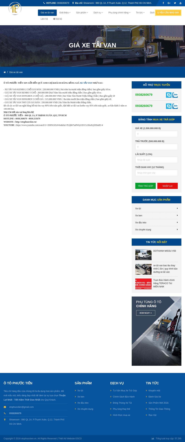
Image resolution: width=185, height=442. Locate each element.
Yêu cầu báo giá (168, 12)
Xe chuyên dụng (143, 229)
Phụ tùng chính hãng (119, 12)
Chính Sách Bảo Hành (124, 396)
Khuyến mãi (154, 390)
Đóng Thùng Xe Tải (122, 403)
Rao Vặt (152, 415)
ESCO (79, 438)
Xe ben (138, 215)
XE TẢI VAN (86, 83)
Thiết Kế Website (66, 438)
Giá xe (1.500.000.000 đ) (148, 128)
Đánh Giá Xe (155, 396)
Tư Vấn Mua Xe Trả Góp (125, 390)
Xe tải (138, 208)
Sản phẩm (82, 12)
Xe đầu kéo (140, 222)
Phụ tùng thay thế (121, 409)
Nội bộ (57, 19)
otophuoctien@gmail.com (21, 407)
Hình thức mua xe (121, 415)
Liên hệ (44, 19)
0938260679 (63, 3)
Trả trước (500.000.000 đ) (149, 141)
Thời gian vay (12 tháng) (149, 167)
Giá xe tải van (47, 12)
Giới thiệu (65, 12)
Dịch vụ (98, 12)
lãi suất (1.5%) (143, 154)
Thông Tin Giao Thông (159, 409)
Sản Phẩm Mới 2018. (159, 403)
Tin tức (140, 12)
